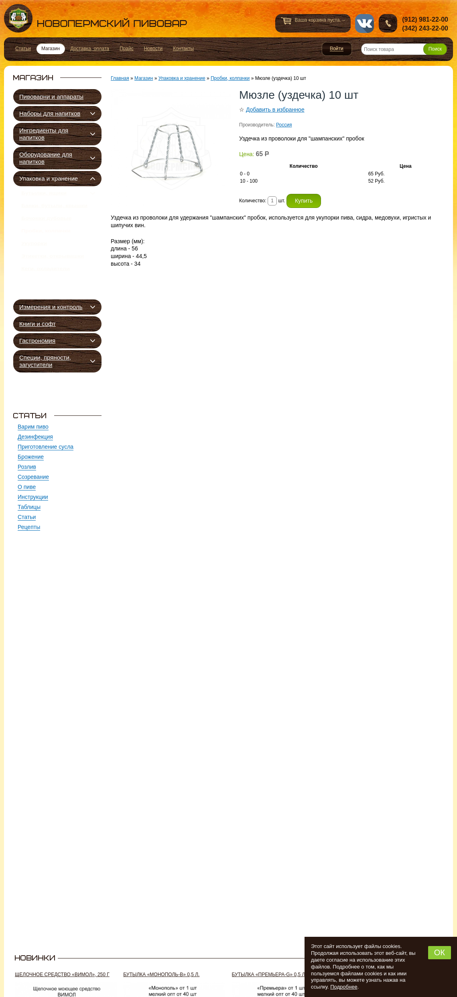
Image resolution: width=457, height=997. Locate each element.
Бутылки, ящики (44, 194)
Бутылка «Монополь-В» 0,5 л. (161, 974)
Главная (120, 78)
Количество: (253, 200)
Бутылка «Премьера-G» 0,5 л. (269, 974)
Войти (337, 49)
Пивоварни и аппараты (51, 96)
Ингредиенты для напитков (43, 134)
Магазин (143, 78)
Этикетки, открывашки (52, 273)
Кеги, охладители (45, 288)
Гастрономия (37, 340)
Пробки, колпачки (46, 241)
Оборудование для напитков (45, 158)
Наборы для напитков (49, 113)
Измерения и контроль (51, 306)
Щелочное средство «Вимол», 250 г (62, 974)
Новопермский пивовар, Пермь (95, 18)
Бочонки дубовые (46, 226)
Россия (284, 125)
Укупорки (34, 257)
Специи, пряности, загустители (45, 361)
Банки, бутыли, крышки (54, 210)
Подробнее (343, 987)
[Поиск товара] (404, 49)
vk (364, 23)
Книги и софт (37, 323)
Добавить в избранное (275, 109)
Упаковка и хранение (48, 178)
